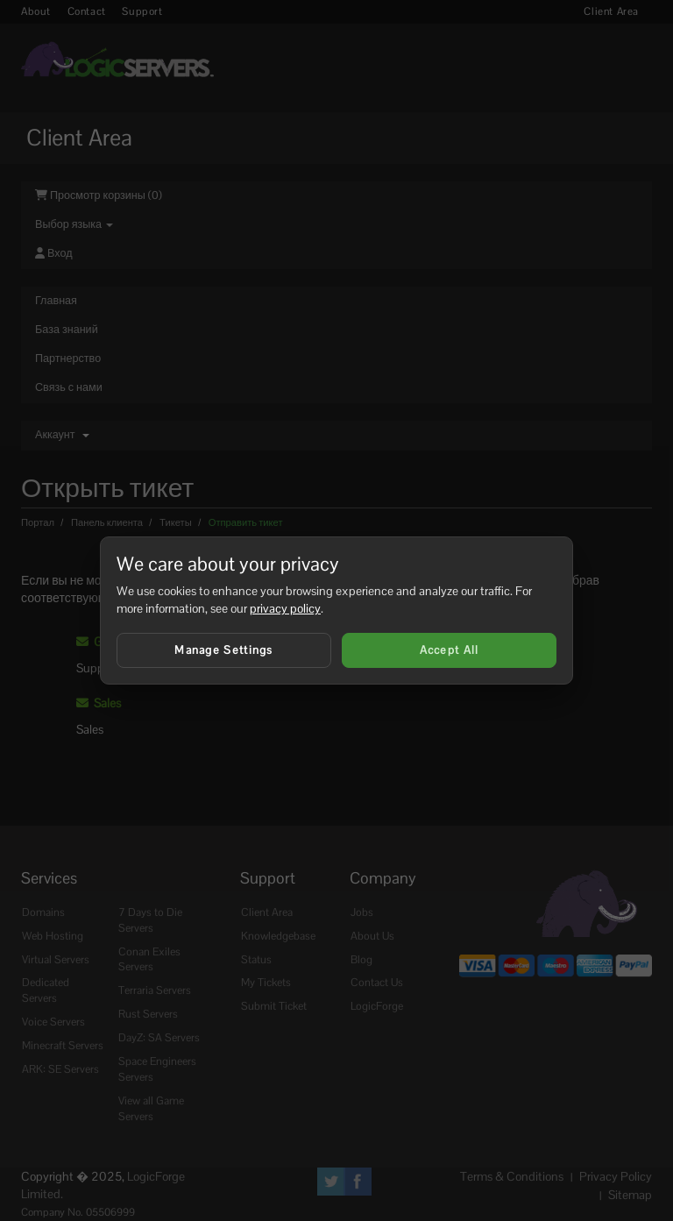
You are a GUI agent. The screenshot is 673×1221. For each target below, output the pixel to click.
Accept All (449, 649)
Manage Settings (223, 649)
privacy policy (285, 608)
